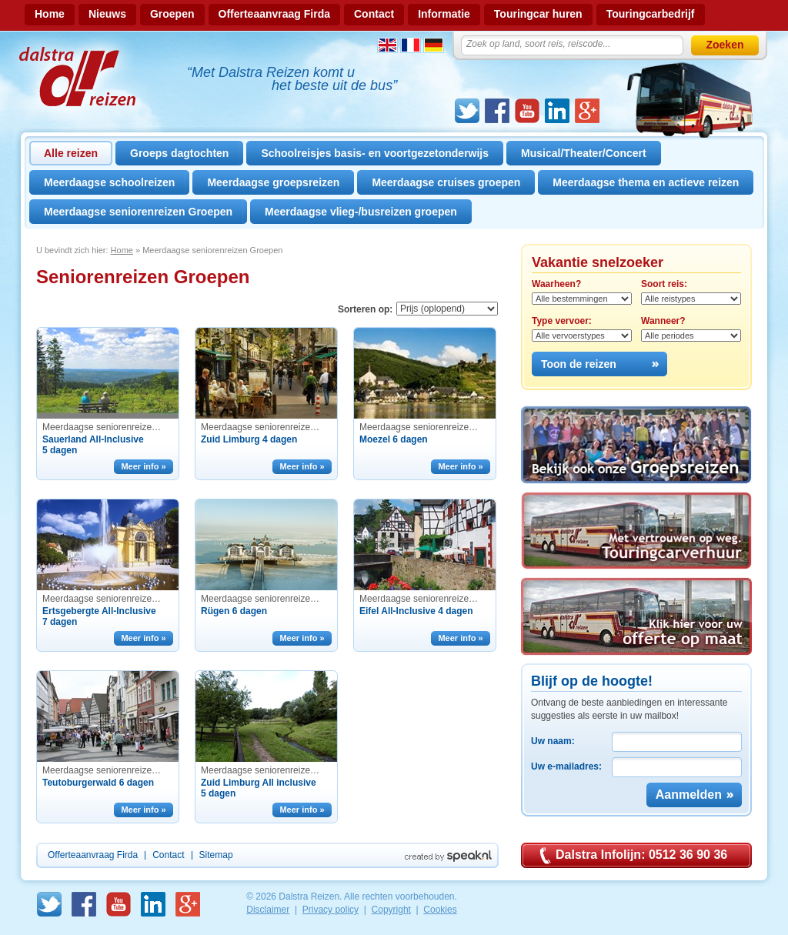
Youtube (527, 111)
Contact (374, 14)
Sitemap (216, 855)
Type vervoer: (562, 321)
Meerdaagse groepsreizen (273, 182)
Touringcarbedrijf (650, 14)
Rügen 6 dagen (234, 611)
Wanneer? (663, 321)
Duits (433, 45)
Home (50, 14)
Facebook (497, 111)
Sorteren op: (365, 309)
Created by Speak (448, 856)
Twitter (467, 111)
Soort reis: (664, 284)
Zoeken (724, 44)
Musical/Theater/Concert (583, 153)
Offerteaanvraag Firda (275, 14)
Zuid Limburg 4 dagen (249, 439)
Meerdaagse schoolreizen (109, 182)
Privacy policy (330, 909)
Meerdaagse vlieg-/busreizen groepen (361, 211)
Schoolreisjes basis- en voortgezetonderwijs (375, 153)
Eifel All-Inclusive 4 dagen (416, 611)
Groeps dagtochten (179, 153)
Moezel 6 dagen (393, 439)
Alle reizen (71, 153)
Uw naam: (553, 741)
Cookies (439, 909)
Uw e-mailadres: (566, 766)
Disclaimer (267, 909)
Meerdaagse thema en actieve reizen (646, 182)
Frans (410, 45)
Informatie (444, 14)
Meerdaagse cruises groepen (446, 182)
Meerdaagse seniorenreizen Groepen (138, 211)
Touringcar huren (538, 14)
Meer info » (143, 466)
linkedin (557, 111)
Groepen (172, 14)
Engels (387, 45)
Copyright (391, 909)
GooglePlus (587, 111)
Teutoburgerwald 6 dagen (98, 782)
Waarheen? (556, 284)
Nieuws (107, 14)
